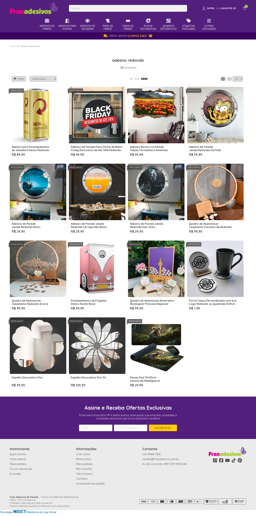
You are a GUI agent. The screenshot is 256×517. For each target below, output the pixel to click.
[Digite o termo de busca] (123, 8)
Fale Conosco (84, 473)
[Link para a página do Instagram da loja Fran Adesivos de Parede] (215, 460)
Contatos (82, 478)
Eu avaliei (15, 473)
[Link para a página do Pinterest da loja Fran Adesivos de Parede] (240, 460)
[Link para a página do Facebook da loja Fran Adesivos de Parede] (221, 460)
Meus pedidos (18, 464)
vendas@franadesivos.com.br (160, 459)
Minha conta (83, 459)
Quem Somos (18, 454)
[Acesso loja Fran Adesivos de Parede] (219, 8)
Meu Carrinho (84, 468)
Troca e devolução (21, 468)
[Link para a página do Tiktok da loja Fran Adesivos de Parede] (233, 460)
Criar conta (83, 454)
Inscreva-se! (163, 428)
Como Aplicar (18, 459)
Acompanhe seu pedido (90, 483)
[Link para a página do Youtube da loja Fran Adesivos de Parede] (227, 460)
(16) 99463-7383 (151, 454)
